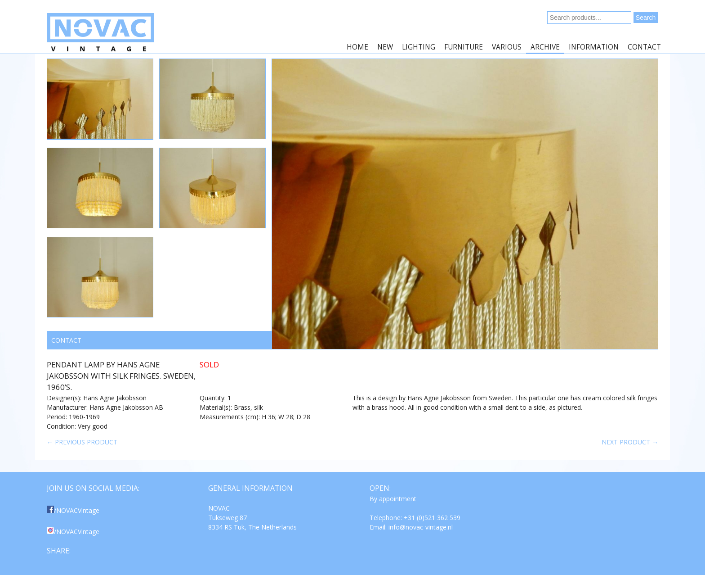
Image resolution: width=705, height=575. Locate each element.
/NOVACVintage (73, 510)
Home (357, 47)
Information (594, 47)
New (385, 47)
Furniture (463, 47)
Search (646, 17)
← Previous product (82, 442)
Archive (545, 47)
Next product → (630, 442)
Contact (644, 47)
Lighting (418, 47)
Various (507, 47)
